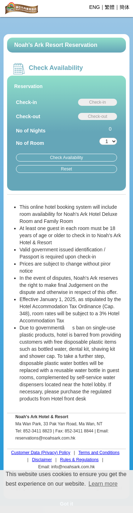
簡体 (124, 7)
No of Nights (30, 130)
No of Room (30, 143)
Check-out (28, 116)
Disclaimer (42, 459)
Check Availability (66, 157)
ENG (94, 7)
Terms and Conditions (99, 452)
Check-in (26, 102)
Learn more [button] (103, 484)
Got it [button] (66, 504)
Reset (66, 169)
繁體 (110, 7)
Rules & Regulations (79, 459)
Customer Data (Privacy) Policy (40, 452)
